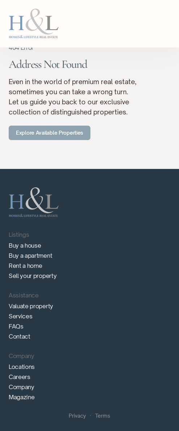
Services (20, 316)
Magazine (21, 397)
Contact (19, 336)
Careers (19, 376)
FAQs (16, 326)
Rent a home (25, 265)
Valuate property (31, 306)
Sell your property (32, 275)
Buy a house (25, 245)
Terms (102, 416)
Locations (22, 366)
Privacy (77, 416)
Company (21, 387)
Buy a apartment (30, 255)
